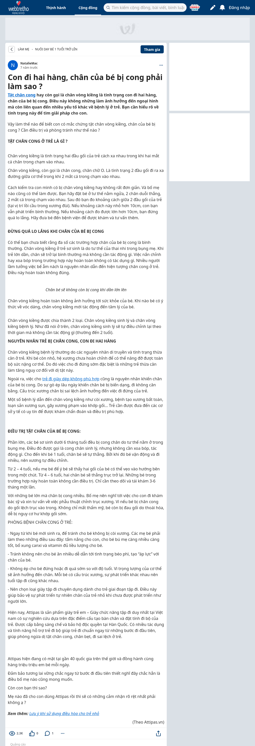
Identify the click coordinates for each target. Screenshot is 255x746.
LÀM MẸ (23, 49)
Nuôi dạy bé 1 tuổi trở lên (56, 49)
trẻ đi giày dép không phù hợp (70, 379)
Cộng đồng (87, 7)
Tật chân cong (21, 95)
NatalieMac (28, 63)
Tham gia (152, 49)
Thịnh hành (56, 7)
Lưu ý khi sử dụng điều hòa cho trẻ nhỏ (64, 713)
